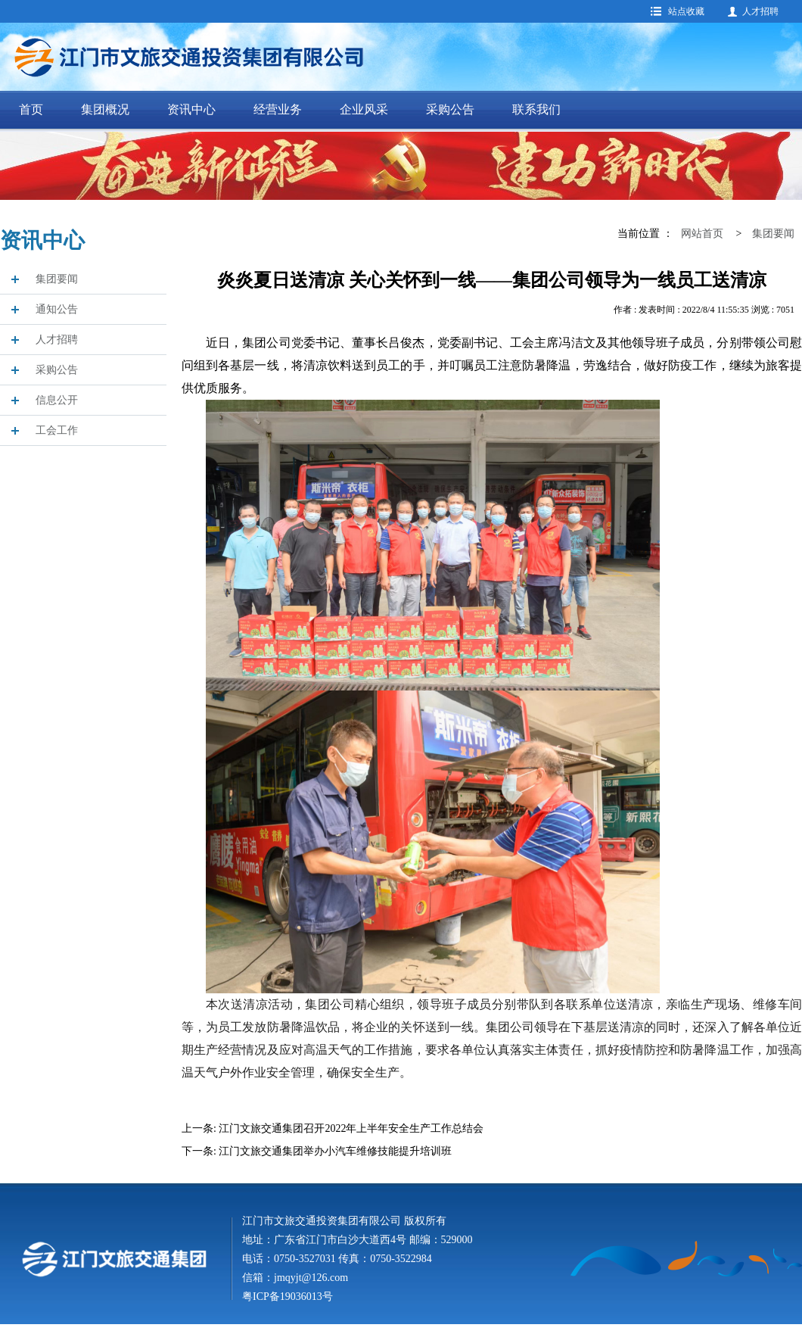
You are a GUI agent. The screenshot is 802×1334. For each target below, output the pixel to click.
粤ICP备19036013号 (287, 1296)
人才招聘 (760, 11)
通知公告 (57, 309)
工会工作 (57, 430)
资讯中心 (191, 109)
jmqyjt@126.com (311, 1277)
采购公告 (450, 109)
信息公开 (57, 400)
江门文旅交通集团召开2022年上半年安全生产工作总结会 (351, 1128)
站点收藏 (686, 11)
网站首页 (702, 233)
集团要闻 (57, 279)
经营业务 (277, 109)
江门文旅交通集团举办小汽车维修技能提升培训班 (335, 1151)
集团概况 (105, 109)
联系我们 (536, 109)
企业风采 (364, 109)
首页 (31, 109)
